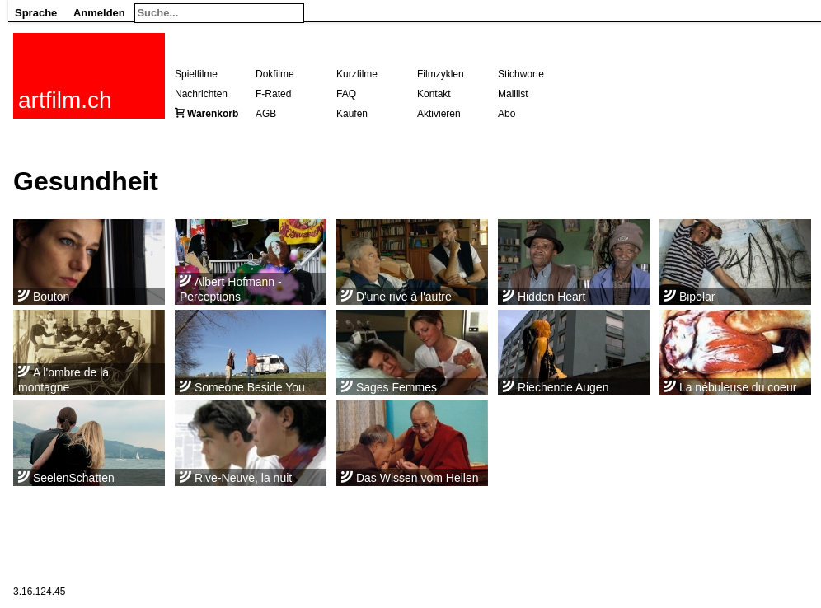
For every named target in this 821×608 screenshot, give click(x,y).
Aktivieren (439, 113)
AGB (266, 113)
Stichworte (521, 74)
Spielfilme (196, 74)
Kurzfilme (357, 74)
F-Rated (273, 94)
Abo (506, 113)
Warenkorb (212, 113)
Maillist (513, 94)
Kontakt (434, 94)
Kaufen (352, 113)
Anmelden (99, 13)
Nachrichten (201, 94)
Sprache (36, 13)
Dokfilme (275, 74)
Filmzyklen (440, 74)
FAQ (346, 94)
